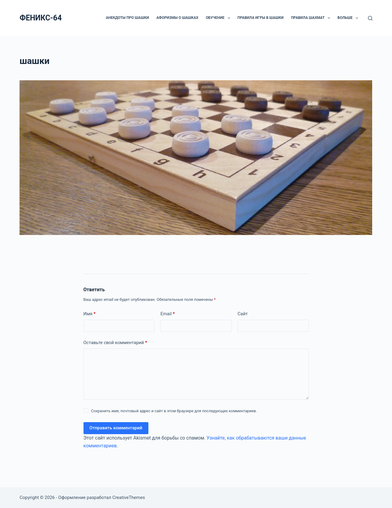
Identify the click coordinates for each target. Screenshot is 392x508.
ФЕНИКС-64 (41, 18)
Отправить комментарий (116, 428)
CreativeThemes (128, 497)
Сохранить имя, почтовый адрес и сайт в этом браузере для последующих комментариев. (174, 411)
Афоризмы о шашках (177, 18)
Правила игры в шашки (261, 18)
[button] (228, 18)
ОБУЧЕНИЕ (219, 18)
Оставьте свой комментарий (115, 342)
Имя (90, 314)
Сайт (243, 313)
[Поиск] (370, 18)
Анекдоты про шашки (127, 18)
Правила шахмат (312, 18)
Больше (349, 18)
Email (167, 314)
